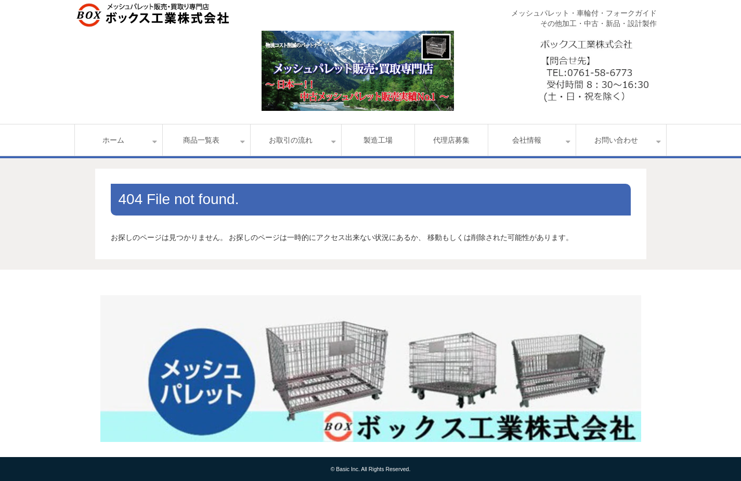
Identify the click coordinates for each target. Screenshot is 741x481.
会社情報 (526, 140)
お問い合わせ (616, 140)
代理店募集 (451, 140)
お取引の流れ (291, 140)
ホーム (113, 140)
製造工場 (378, 140)
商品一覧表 (201, 140)
